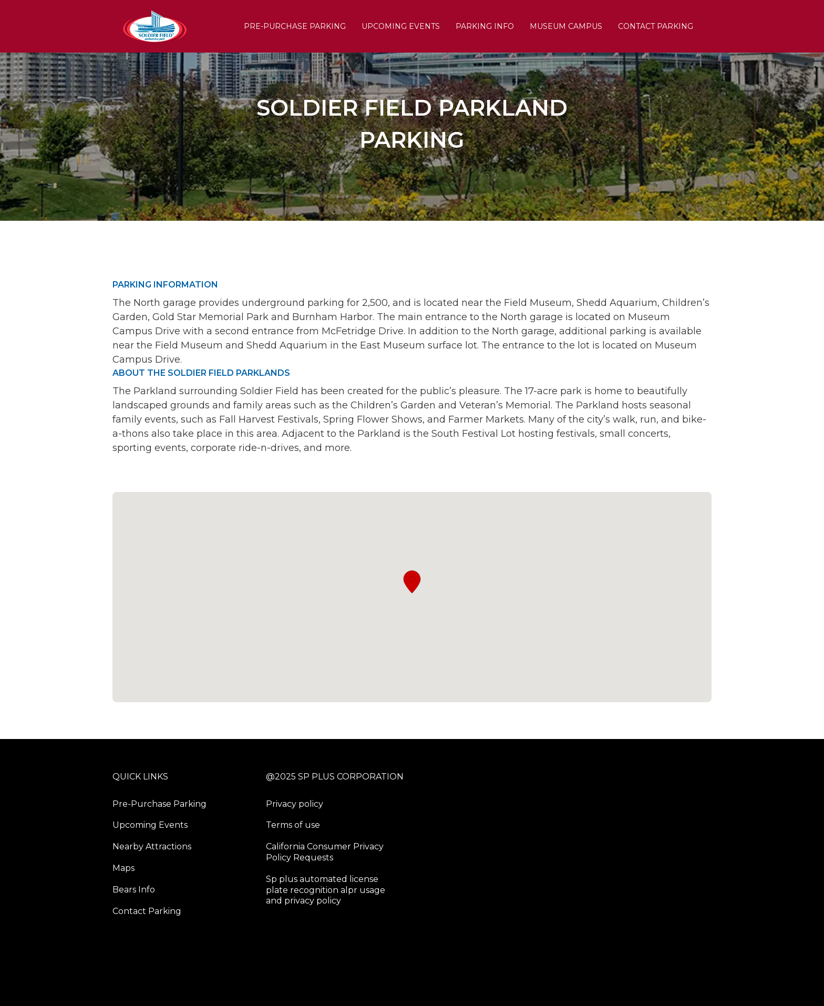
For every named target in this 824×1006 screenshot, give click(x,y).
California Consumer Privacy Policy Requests (325, 852)
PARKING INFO (485, 26)
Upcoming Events (401, 26)
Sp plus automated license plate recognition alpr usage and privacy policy (325, 890)
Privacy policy (294, 804)
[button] (412, 582)
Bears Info (133, 890)
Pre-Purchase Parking (295, 26)
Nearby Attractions (151, 846)
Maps (123, 868)
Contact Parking (655, 26)
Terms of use (293, 825)
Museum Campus (566, 26)
